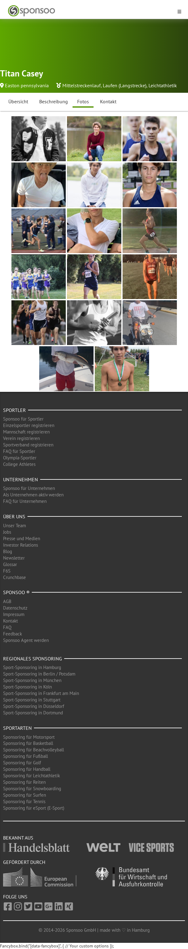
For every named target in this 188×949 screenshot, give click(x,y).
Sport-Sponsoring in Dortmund (33, 713)
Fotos (83, 101)
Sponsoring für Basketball (28, 743)
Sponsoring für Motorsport (29, 737)
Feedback (12, 634)
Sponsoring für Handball (26, 769)
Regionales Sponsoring (32, 658)
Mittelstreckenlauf (81, 85)
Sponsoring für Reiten (24, 782)
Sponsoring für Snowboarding (32, 788)
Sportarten (17, 728)
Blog (7, 551)
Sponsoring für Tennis (24, 801)
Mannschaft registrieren (26, 432)
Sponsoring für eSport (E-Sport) (33, 808)
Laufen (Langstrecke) (124, 85)
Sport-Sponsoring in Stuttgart (32, 700)
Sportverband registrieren (28, 445)
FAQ (7, 627)
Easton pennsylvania (27, 85)
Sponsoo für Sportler (23, 419)
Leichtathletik (162, 85)
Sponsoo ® (16, 592)
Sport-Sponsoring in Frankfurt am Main (41, 693)
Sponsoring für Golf (22, 763)
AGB (7, 601)
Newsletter (14, 558)
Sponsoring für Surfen (24, 795)
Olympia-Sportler (19, 458)
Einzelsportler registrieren (28, 425)
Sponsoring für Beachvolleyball (33, 750)
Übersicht (18, 101)
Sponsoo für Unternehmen (29, 488)
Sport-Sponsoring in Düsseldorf (33, 706)
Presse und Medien (21, 538)
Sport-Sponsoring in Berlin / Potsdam (39, 674)
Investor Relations (20, 545)
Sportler (14, 410)
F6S (6, 571)
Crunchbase (14, 577)
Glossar (10, 564)
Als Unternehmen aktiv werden (33, 495)
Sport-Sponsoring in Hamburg (32, 667)
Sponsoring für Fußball (25, 756)
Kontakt (108, 101)
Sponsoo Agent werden (26, 640)
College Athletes (19, 464)
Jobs (7, 532)
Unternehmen (20, 479)
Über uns (14, 516)
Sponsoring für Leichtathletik (31, 776)
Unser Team (14, 525)
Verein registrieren (21, 438)
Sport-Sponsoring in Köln (27, 687)
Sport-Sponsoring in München (32, 680)
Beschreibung (53, 101)
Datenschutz (15, 608)
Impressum (13, 614)
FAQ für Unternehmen (25, 501)
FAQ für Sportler (19, 451)
